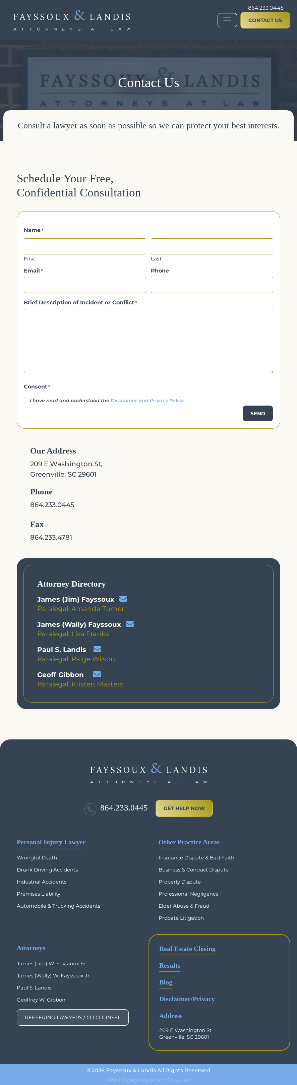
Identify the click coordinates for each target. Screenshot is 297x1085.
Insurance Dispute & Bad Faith (196, 856)
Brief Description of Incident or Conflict (80, 301)
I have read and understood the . (107, 399)
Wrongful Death (37, 856)
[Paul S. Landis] (97, 647)
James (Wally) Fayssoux (79, 623)
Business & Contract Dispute (194, 868)
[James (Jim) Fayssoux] (123, 597)
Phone (160, 270)
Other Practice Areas (189, 841)
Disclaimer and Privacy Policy (147, 399)
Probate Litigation (181, 916)
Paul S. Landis (61, 648)
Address (171, 1014)
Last (156, 258)
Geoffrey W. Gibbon (41, 998)
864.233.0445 (266, 8)
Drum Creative (170, 1078)
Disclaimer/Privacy (187, 998)
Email (33, 270)
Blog (165, 981)
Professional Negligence (189, 892)
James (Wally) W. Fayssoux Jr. (54, 974)
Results (169, 964)
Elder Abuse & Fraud (184, 904)
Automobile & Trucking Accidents (58, 904)
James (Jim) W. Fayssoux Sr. (51, 962)
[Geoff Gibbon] (97, 672)
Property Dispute (180, 880)
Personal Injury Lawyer (51, 841)
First (29, 258)
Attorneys (31, 947)
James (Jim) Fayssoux (75, 598)
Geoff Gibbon (60, 673)
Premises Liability (38, 892)
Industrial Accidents (41, 880)
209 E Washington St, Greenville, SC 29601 (186, 1032)
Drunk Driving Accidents (47, 868)
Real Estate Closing (187, 947)
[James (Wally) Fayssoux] (130, 622)
